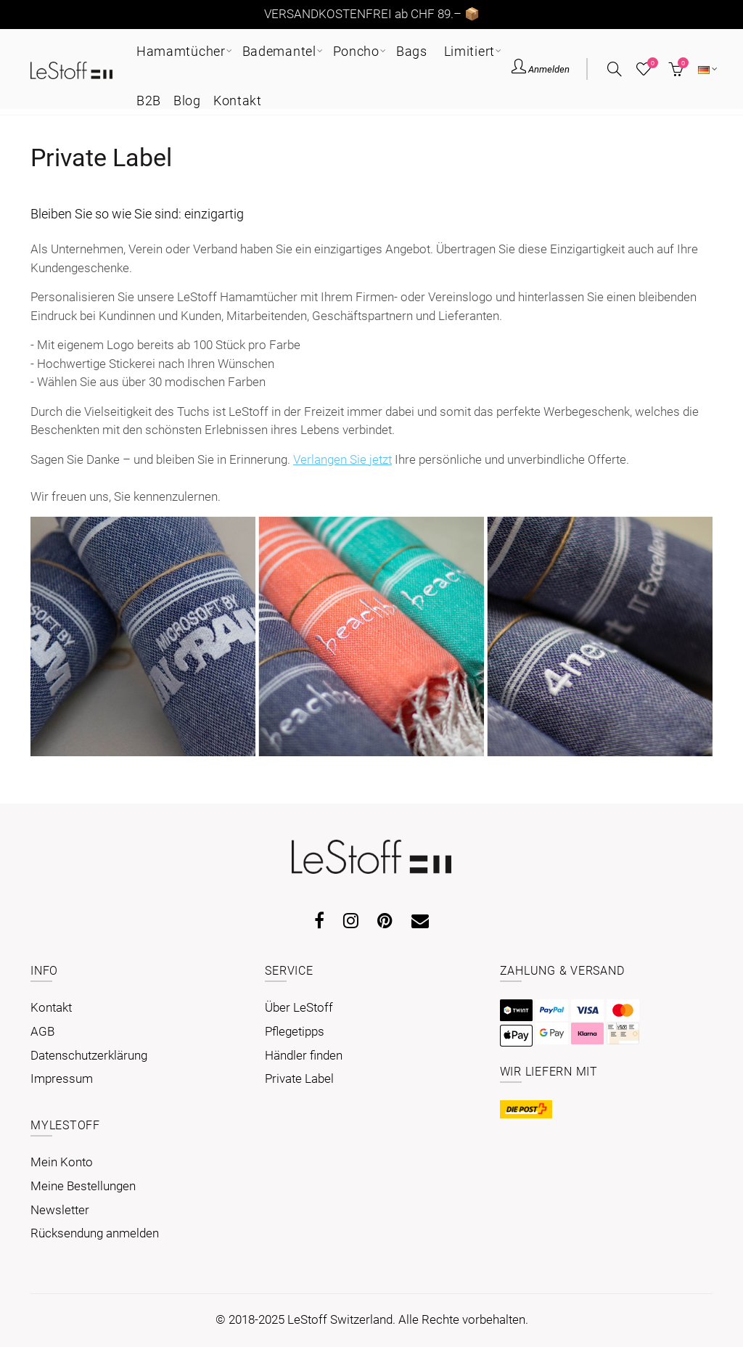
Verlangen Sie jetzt (342, 459)
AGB (42, 1031)
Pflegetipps (294, 1031)
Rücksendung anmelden (94, 1233)
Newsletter (59, 1210)
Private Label (299, 1078)
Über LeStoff (299, 1007)
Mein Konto (61, 1162)
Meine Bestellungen (83, 1186)
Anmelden (541, 68)
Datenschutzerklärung (88, 1055)
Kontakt (51, 1007)
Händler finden (303, 1055)
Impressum (61, 1078)
